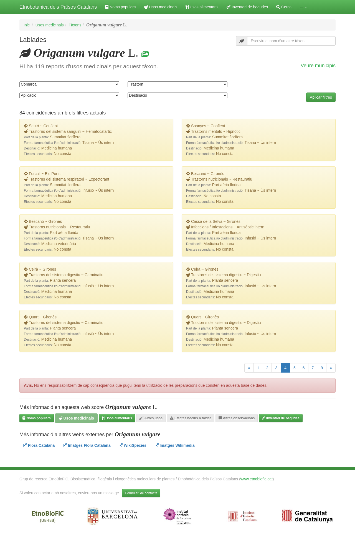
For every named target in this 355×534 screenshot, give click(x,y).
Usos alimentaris (202, 7)
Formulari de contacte (141, 493)
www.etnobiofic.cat (256, 479)
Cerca (283, 7)
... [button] (303, 7)
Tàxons (75, 25)
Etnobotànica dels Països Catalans (58, 7)
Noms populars (120, 7)
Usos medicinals (160, 7)
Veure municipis (318, 65)
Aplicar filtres (321, 97)
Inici (27, 25)
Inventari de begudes (247, 7)
